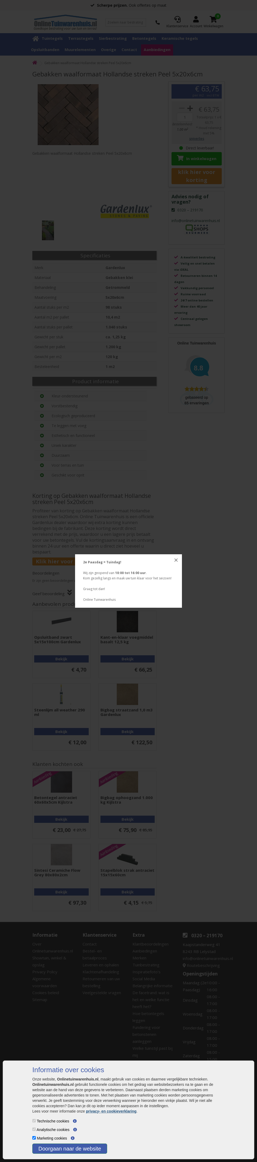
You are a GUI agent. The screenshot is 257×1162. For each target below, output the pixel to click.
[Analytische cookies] (34, 1129)
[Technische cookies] (34, 1120)
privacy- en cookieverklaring (111, 1111)
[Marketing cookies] (34, 1138)
